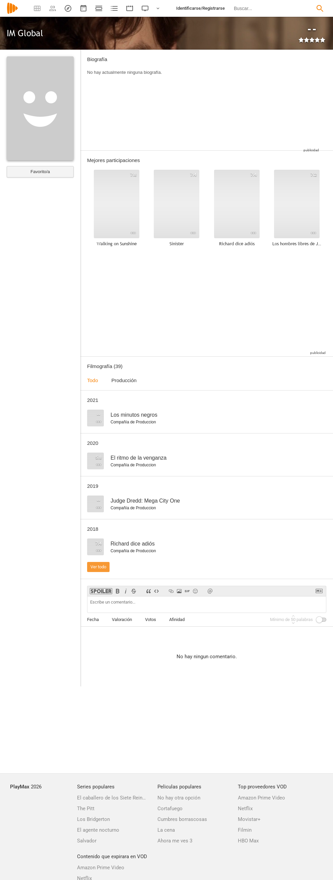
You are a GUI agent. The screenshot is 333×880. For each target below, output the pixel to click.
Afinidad (177, 619)
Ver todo (98, 566)
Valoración (122, 619)
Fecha (93, 619)
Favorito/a (40, 171)
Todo (92, 380)
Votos (150, 619)
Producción (124, 380)
